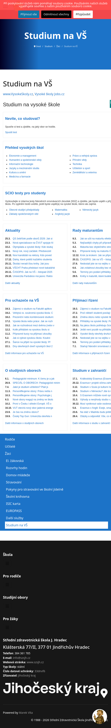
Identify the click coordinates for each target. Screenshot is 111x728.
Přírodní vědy (80, 160)
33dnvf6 (39, 671)
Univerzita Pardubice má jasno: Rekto (33, 276)
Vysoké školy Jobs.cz (49, 94)
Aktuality (12, 230)
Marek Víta (26, 712)
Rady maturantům (88, 230)
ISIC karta (13, 503)
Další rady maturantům (85, 283)
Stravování (13, 482)
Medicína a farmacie (20, 176)
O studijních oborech (23, 371)
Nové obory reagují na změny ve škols (33, 399)
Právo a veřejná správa (85, 155)
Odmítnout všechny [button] (56, 14)
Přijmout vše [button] (29, 14)
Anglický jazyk (62, 214)
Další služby (14, 518)
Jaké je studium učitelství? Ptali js (30, 387)
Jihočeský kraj (27, 675)
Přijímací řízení (85, 300)
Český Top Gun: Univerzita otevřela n (32, 416)
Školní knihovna (17, 496)
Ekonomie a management (22, 155)
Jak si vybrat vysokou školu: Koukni (31, 338)
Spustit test (11, 132)
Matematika (61, 209)
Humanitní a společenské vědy (25, 160)
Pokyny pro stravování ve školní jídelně (34, 489)
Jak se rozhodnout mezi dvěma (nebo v (33, 325)
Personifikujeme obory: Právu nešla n (32, 391)
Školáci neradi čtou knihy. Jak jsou (31, 263)
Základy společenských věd (23, 214)
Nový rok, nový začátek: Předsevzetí (32, 251)
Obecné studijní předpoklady (24, 209)
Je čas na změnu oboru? (26, 412)
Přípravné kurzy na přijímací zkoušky (32, 333)
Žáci (8, 453)
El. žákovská (15, 461)
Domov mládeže (18, 475)
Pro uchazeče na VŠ (22, 300)
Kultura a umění (17, 172)
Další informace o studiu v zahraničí (91, 423)
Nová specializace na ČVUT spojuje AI (33, 242)
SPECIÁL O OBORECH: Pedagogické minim (36, 382)
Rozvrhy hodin (16, 468)
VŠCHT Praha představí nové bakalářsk (34, 267)
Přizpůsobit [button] (83, 14)
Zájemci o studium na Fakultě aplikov (32, 308)
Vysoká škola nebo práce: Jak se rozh (33, 321)
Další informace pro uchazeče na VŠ (24, 353)
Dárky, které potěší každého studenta (32, 259)
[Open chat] (99, 716)
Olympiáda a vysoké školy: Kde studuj (33, 247)
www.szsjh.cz (35, 662)
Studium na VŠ (17, 525)
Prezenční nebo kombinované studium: (33, 317)
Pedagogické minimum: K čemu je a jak (33, 378)
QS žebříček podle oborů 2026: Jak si (32, 238)
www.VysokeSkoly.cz (18, 94)
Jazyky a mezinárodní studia (24, 168)
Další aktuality (12, 283)
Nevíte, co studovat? (22, 119)
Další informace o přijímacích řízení (91, 353)
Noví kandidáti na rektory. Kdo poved (32, 255)
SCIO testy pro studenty (25, 193)
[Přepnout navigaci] (7, 563)
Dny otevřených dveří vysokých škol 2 (33, 346)
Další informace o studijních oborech (24, 423)
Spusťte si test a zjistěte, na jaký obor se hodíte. (30, 126)
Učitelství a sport (81, 168)
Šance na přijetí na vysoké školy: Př (31, 342)
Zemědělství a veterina (85, 172)
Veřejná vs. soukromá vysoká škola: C (33, 313)
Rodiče (10, 439)
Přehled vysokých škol (24, 148)
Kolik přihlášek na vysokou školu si (31, 329)
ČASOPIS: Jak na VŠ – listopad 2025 (32, 272)
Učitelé (10, 446)
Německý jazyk (90, 209)
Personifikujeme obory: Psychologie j (32, 395)
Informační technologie (21, 164)
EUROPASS (14, 511)
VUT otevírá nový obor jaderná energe (33, 408)
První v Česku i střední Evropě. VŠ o (32, 403)
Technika (77, 164)
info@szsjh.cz (21, 658)
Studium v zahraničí (89, 371)
